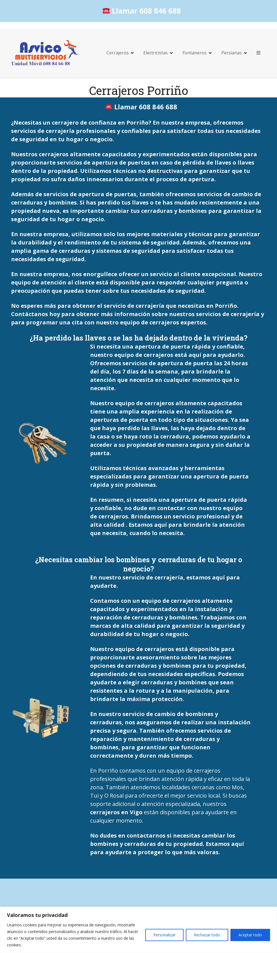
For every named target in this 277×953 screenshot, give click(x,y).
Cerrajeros (117, 53)
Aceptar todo (250, 934)
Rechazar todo (207, 934)
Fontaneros (194, 53)
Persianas (231, 53)
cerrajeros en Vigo (116, 812)
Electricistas (155, 53)
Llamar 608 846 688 (142, 11)
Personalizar (164, 934)
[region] (138, 930)
